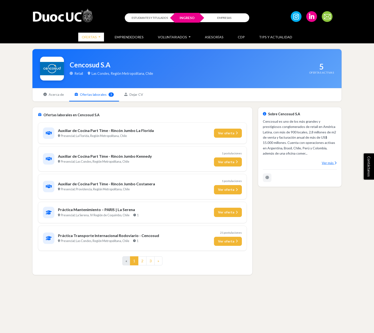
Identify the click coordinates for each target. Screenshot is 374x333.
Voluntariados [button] (173, 37)
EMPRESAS (224, 18)
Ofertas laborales (95, 95)
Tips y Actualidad (275, 37)
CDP (241, 37)
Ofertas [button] (90, 37)
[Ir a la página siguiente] (158, 261)
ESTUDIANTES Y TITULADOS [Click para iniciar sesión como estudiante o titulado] (150, 18)
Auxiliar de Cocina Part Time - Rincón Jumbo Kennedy (105, 156)
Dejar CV (136, 95)
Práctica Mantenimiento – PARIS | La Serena (96, 210)
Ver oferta (228, 134)
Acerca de (54, 95)
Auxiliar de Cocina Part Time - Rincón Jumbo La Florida (106, 131)
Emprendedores (129, 37)
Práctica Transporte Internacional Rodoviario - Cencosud (108, 236)
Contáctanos (369, 166)
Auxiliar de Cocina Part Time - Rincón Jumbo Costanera (106, 184)
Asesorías (214, 37)
